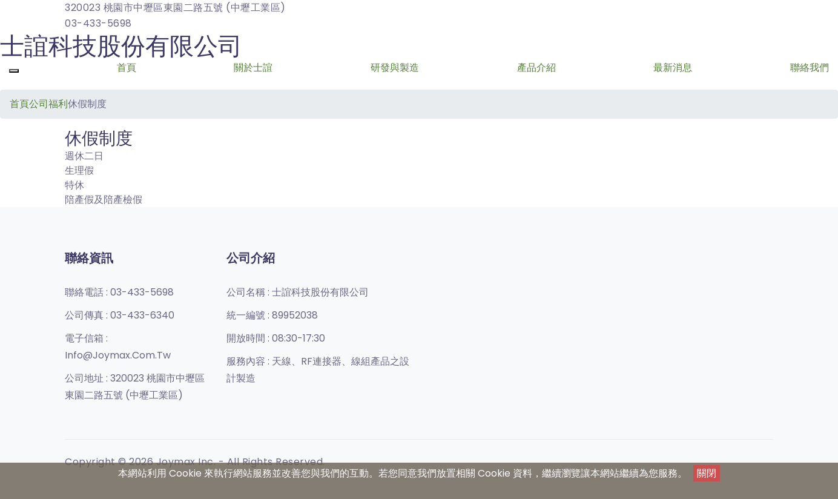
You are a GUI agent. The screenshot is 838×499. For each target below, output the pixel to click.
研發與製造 (395, 67)
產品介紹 (536, 67)
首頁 (126, 67)
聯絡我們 (809, 67)
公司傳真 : (119, 315)
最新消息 (672, 67)
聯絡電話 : (119, 292)
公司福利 (48, 104)
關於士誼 (253, 67)
